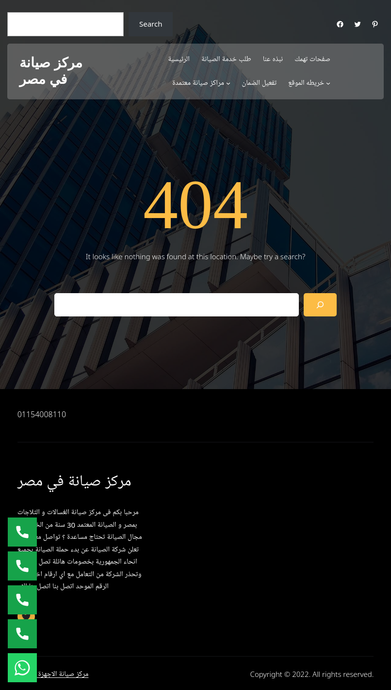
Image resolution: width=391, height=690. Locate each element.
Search (150, 24)
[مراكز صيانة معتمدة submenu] (228, 83)
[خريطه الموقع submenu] (328, 83)
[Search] (320, 304)
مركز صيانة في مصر (50, 71)
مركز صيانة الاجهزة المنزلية (53, 674)
